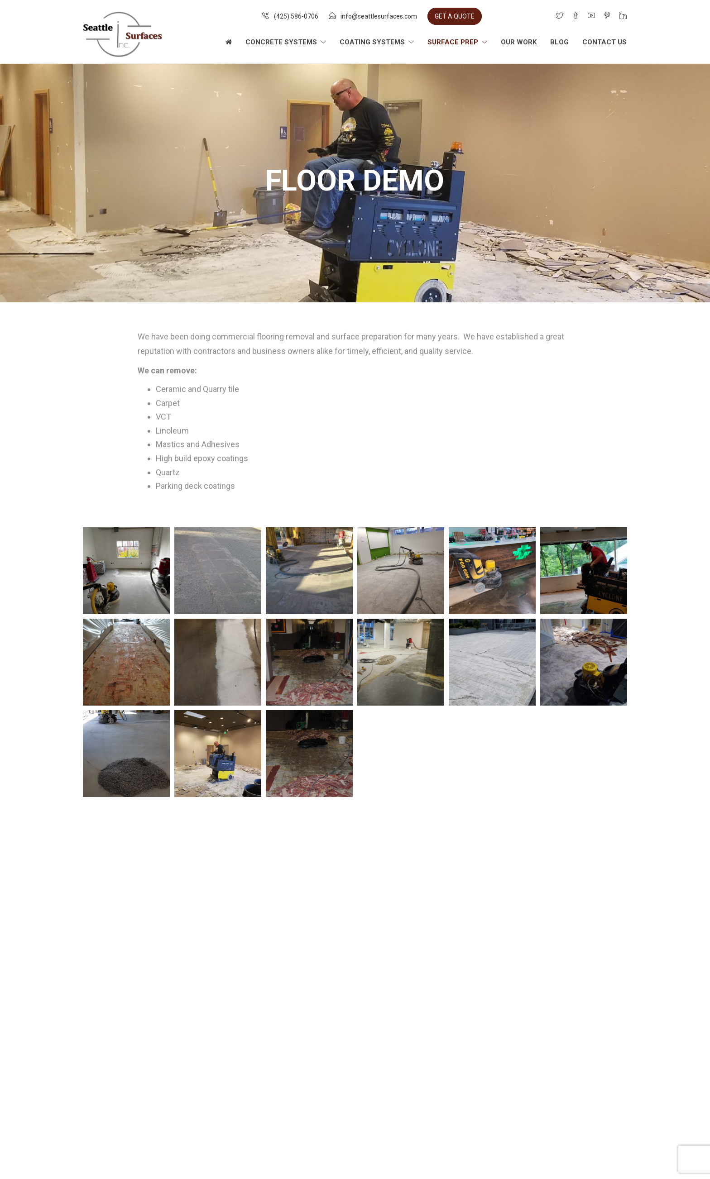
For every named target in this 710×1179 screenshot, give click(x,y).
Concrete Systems (281, 42)
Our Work (519, 42)
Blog (559, 42)
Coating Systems (372, 42)
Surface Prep (452, 42)
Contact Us (604, 42)
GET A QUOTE (455, 16)
